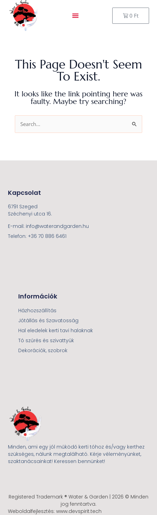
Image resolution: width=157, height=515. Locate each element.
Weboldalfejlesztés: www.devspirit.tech (55, 511)
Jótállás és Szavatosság (48, 320)
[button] (75, 15)
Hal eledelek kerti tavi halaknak (55, 330)
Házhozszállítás (37, 310)
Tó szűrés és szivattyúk (46, 340)
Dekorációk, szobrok (42, 350)
